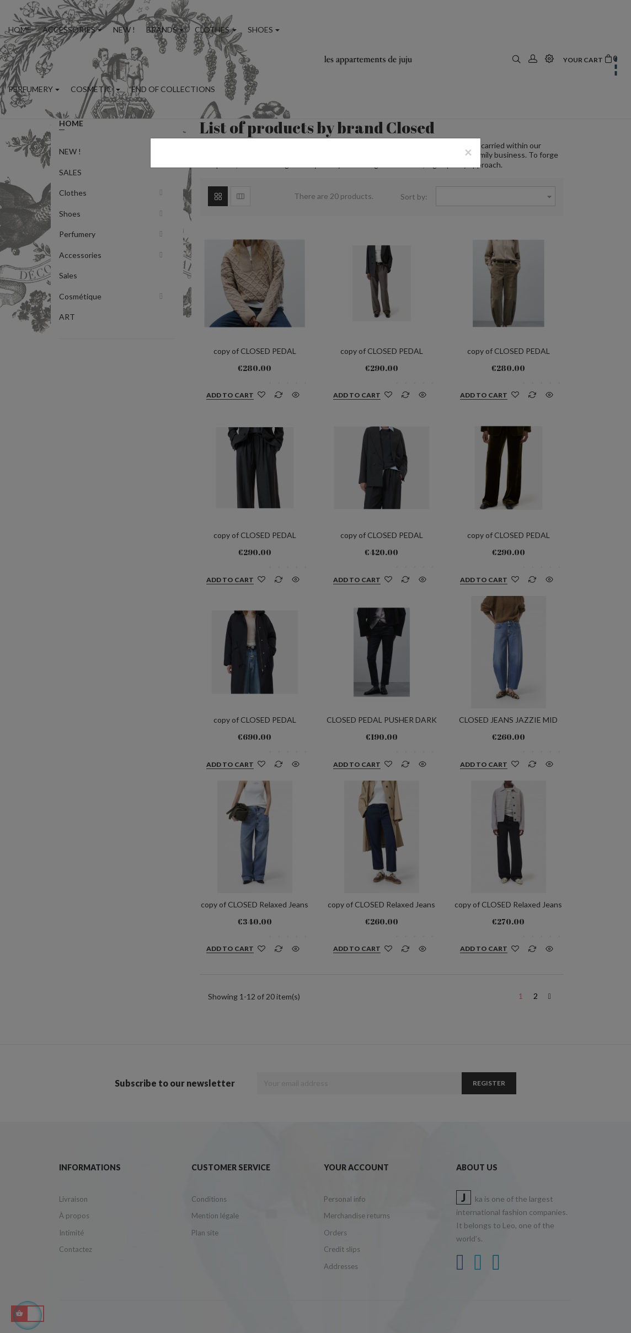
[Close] (468, 152)
